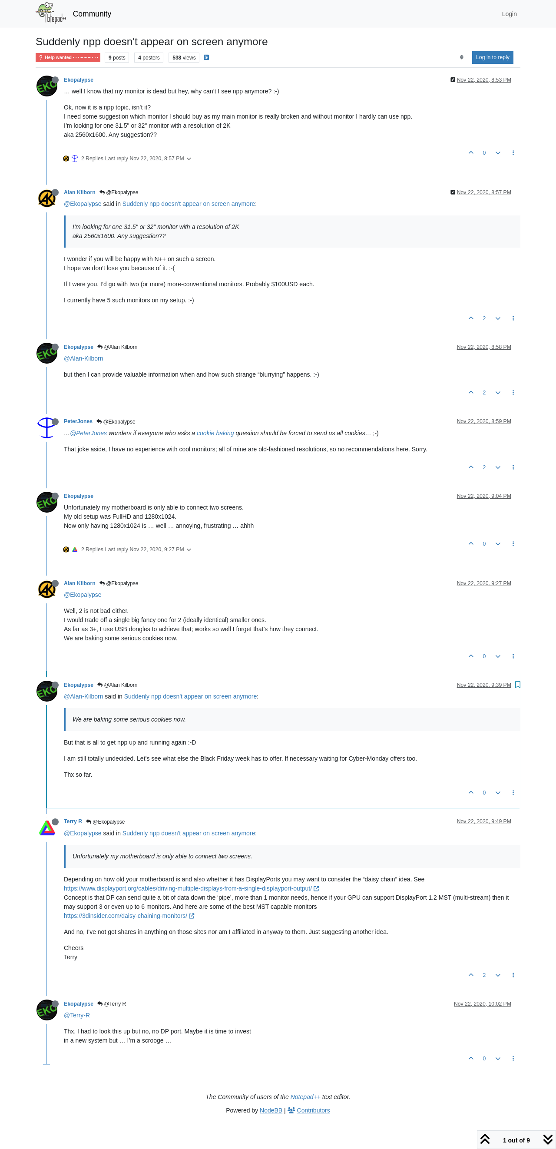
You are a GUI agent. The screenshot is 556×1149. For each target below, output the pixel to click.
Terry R (73, 821)
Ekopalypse (78, 80)
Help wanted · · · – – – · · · (68, 57)
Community (92, 14)
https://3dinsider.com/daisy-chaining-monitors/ (129, 915)
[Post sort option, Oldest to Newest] (461, 57)
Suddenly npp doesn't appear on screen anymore (188, 203)
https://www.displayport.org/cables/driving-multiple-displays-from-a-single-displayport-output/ (191, 888)
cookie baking (215, 433)
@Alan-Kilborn (83, 358)
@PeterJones (88, 433)
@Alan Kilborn (117, 347)
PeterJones (78, 421)
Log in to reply (493, 57)
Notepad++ (306, 1096)
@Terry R (111, 1004)
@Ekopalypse (119, 192)
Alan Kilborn (80, 192)
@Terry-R (77, 1015)
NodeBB (271, 1110)
